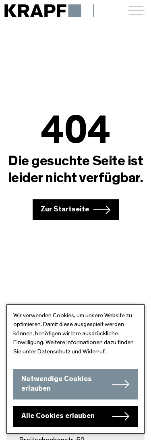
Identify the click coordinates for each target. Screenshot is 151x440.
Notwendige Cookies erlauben (56, 383)
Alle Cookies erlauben (58, 416)
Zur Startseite (65, 209)
